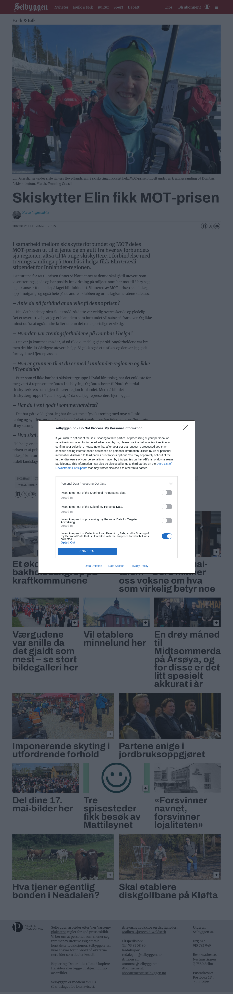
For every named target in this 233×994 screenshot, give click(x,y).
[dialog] (116, 497)
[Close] (187, 428)
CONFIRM (87, 551)
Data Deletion (93, 565)
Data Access (116, 565)
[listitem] (116, 484)
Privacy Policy (139, 565)
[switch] (167, 492)
